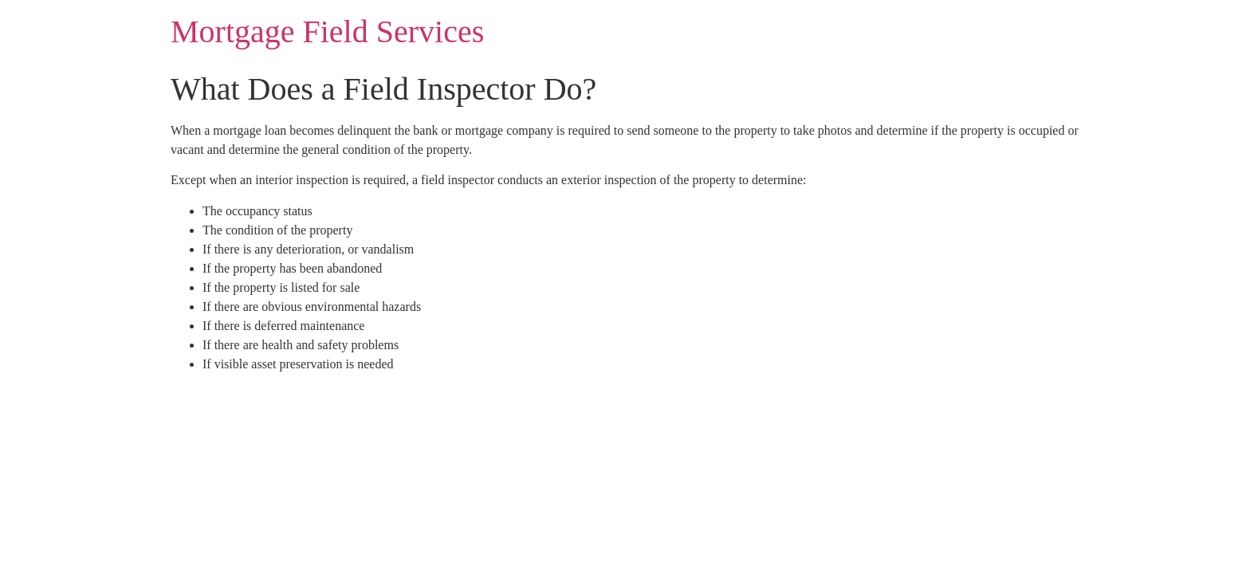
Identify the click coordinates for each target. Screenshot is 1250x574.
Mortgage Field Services (327, 31)
